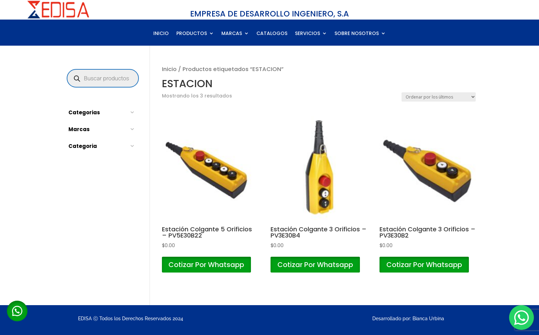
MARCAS (231, 34)
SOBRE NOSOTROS (356, 34)
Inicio (169, 69)
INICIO (161, 34)
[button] (17, 311)
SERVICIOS (307, 34)
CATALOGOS (271, 34)
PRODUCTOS (191, 34)
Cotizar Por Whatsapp (206, 264)
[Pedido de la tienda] (439, 97)
